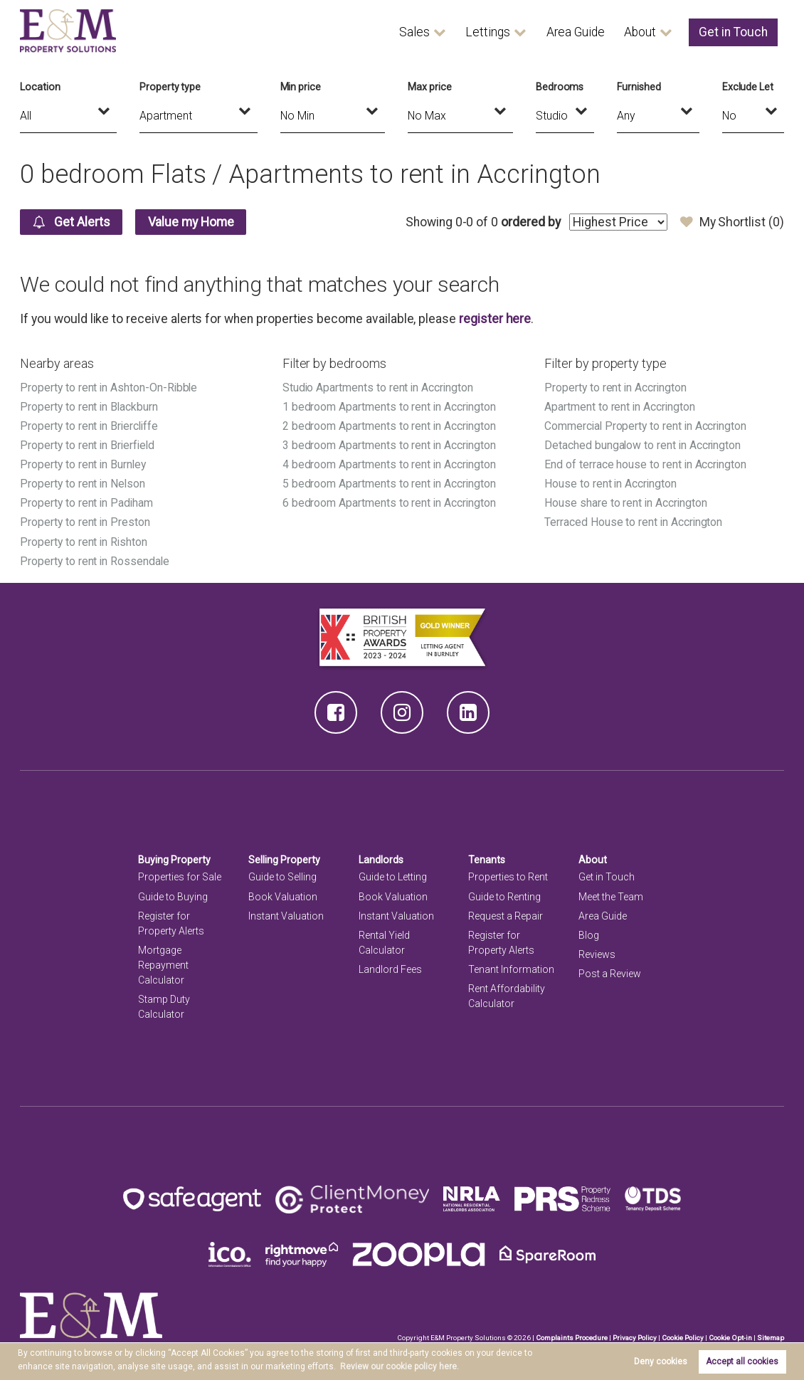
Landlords (381, 859)
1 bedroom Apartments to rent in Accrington (389, 407)
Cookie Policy (683, 1338)
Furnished (639, 87)
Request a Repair (505, 916)
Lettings (487, 32)
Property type (170, 87)
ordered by (531, 222)
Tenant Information (511, 969)
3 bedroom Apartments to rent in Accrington (389, 445)
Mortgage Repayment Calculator (163, 965)
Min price (301, 87)
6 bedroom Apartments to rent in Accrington (389, 503)
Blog (588, 935)
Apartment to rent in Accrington (620, 407)
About (640, 32)
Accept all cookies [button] (742, 1361)
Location (40, 87)
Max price (430, 87)
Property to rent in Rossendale (95, 561)
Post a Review (609, 973)
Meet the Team (610, 896)
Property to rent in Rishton (84, 542)
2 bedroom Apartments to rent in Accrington (389, 426)
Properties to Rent (508, 877)
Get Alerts (71, 222)
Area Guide (575, 32)
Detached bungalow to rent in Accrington (643, 445)
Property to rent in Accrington (615, 387)
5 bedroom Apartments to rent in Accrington (389, 483)
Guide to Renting (504, 896)
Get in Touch (733, 32)
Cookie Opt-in (730, 1338)
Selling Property (284, 859)
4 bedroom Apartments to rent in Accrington (389, 464)
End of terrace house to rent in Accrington (646, 464)
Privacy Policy (635, 1338)
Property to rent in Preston (85, 522)
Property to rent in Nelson (83, 483)
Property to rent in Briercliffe (90, 426)
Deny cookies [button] (660, 1361)
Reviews (596, 954)
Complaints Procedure (572, 1338)
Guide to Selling (282, 877)
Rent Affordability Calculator (506, 996)
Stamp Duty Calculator (164, 1007)
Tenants (486, 859)
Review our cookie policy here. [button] (399, 1366)
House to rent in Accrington (611, 483)
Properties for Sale (179, 877)
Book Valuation (282, 896)
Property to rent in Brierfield (88, 445)
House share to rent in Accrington (626, 503)
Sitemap (770, 1338)
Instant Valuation (286, 916)
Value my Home (191, 222)
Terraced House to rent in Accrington (634, 522)
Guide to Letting (393, 877)
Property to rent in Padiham (87, 503)
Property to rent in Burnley (83, 464)
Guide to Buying (173, 896)
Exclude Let (747, 87)
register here (494, 319)
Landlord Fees (390, 969)
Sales (414, 32)
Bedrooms (560, 87)
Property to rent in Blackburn (89, 407)
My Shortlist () (732, 222)
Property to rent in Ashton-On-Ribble (109, 387)
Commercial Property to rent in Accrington (646, 426)
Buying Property (174, 859)
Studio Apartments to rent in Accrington (378, 387)
